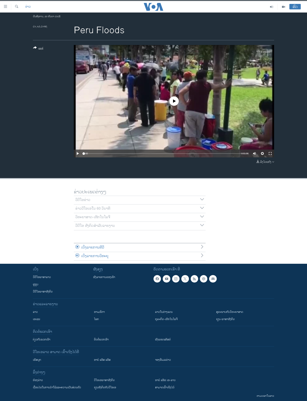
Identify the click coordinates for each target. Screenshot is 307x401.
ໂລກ (96, 319)
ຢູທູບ (35, 284)
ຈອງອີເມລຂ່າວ (163, 360)
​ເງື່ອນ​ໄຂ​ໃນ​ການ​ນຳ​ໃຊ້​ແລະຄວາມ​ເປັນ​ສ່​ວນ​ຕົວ (57, 387)
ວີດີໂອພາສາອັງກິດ (43, 292)
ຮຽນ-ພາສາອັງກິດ (225, 319)
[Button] (38, 49)
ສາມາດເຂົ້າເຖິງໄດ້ (164, 387)
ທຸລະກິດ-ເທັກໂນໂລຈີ (166, 319)
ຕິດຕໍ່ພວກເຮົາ (101, 339)
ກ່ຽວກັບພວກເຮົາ (41, 339)
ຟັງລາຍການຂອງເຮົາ (104, 277)
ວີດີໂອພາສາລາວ (42, 277)
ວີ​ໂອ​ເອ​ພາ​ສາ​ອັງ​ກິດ (104, 380)
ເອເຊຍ (36, 319)
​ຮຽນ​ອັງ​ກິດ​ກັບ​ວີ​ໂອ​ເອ (105, 387)
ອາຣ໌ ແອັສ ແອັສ (102, 360)
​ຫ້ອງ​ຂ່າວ (38, 380)
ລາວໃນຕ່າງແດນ (164, 312)
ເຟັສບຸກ (37, 360)
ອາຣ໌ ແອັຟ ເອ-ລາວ (165, 380)
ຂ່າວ (28, 6)
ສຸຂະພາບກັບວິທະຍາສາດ (229, 312)
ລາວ (35, 312)
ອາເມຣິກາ (99, 312)
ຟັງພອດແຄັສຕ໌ (163, 339)
